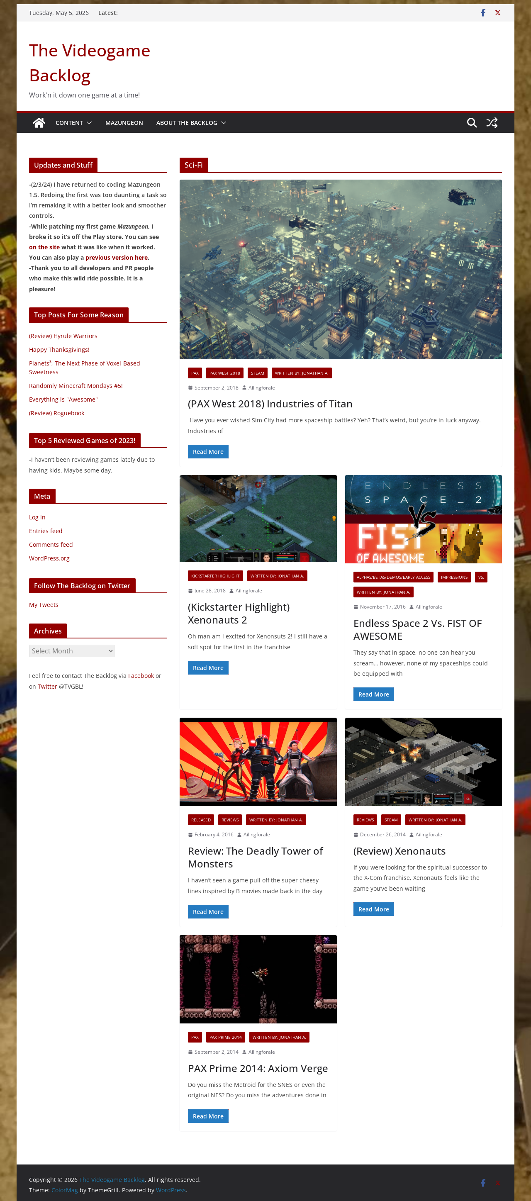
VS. (481, 577)
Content (69, 123)
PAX (195, 373)
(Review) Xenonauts (399, 851)
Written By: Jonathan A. (302, 373)
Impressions (454, 577)
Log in (37, 517)
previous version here (116, 257)
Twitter (47, 686)
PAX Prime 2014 (225, 1037)
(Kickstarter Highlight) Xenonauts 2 (239, 613)
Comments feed (51, 544)
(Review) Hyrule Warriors (63, 336)
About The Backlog (186, 123)
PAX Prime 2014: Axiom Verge (258, 1068)
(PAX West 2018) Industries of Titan (270, 403)
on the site (44, 247)
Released (201, 820)
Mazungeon (124, 123)
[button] (87, 123)
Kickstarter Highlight (215, 576)
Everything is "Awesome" (63, 399)
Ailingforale (261, 387)
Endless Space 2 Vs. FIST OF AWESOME (417, 629)
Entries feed (46, 531)
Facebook (141, 676)
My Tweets (43, 605)
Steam (257, 373)
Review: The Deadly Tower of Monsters (255, 857)
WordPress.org (49, 558)
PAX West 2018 (224, 373)
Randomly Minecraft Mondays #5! (76, 386)
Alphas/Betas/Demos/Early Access (393, 577)
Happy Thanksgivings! (59, 349)
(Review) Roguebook (56, 413)
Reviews (230, 820)
